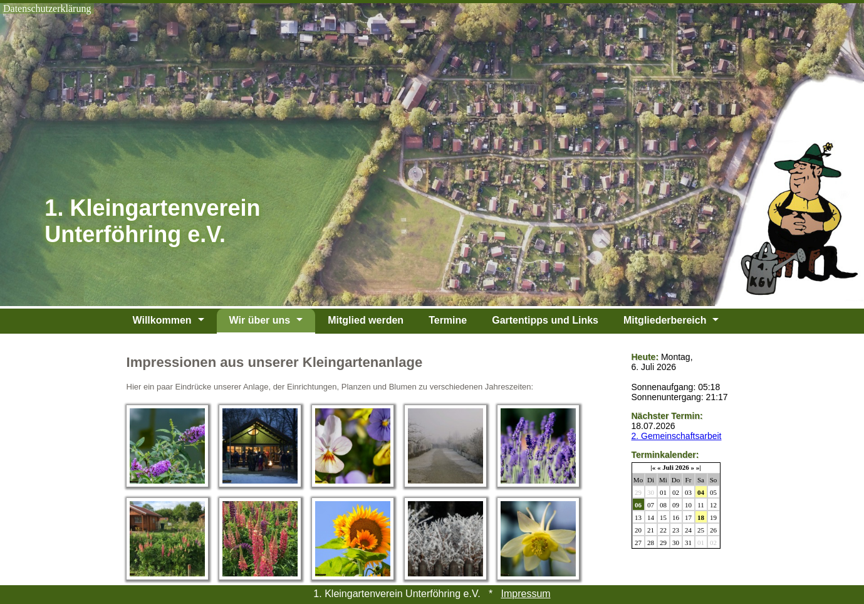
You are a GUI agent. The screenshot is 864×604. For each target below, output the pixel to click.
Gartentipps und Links (545, 320)
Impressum (526, 593)
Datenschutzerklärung (47, 8)
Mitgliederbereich (664, 320)
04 (700, 492)
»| (698, 467)
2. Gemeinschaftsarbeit (677, 436)
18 (700, 517)
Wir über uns (260, 320)
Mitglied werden (365, 320)
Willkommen (162, 320)
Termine (448, 320)
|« (652, 467)
